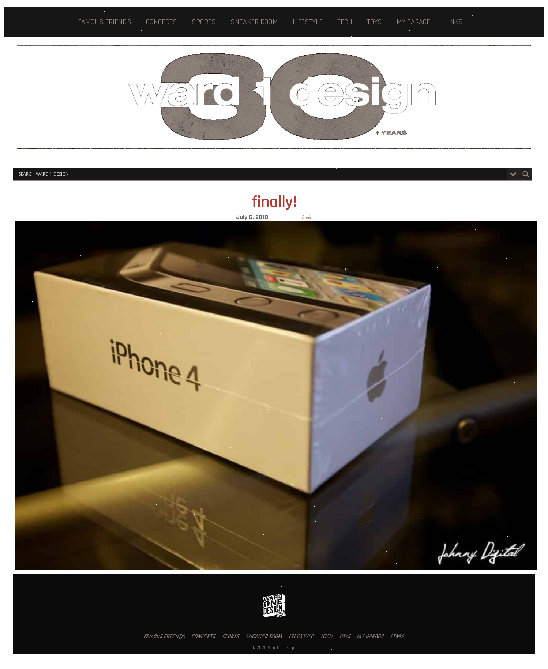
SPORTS (204, 22)
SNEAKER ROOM (254, 22)
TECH (344, 22)
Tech (306, 217)
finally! (274, 202)
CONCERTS (161, 22)
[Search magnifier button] (525, 174)
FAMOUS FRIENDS (104, 22)
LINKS (454, 22)
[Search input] (262, 174)
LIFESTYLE (308, 22)
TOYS (374, 22)
